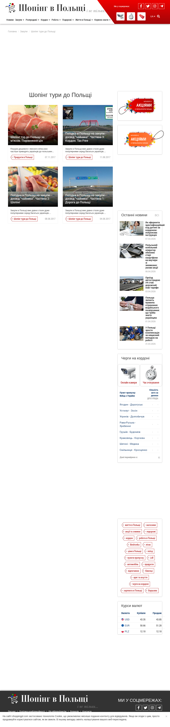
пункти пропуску (135, 557)
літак (148, 544)
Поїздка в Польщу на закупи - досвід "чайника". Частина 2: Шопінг (30, 198)
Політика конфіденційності (32, 711)
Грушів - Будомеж (130, 431)
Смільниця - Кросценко (133, 449)
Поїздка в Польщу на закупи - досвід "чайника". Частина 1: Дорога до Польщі (85, 198)
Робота (56, 19)
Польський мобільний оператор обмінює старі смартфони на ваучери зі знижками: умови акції (151, 256)
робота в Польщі (147, 538)
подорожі (151, 531)
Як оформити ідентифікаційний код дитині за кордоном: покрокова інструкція (155, 229)
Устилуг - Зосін (128, 410)
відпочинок (133, 570)
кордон (129, 538)
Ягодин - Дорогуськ (131, 404)
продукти (149, 564)
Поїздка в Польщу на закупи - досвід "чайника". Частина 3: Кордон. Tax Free (85, 136)
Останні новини (134, 215)
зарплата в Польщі (133, 590)
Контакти (86, 711)
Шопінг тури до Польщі (80, 157)
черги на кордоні (140, 583)
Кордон (45, 19)
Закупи (19, 19)
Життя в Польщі (84, 19)
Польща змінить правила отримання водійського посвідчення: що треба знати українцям (152, 307)
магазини (151, 524)
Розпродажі (32, 19)
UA (152, 16)
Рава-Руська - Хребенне (128, 424)
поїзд (150, 551)
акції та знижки (132, 531)
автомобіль (132, 564)
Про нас (12, 711)
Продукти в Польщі (23, 157)
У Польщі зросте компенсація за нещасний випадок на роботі (152, 334)
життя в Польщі (132, 524)
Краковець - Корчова (132, 438)
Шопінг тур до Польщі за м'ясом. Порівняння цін (27, 139)
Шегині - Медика (129, 443)
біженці (149, 570)
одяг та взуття (140, 577)
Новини (10, 19)
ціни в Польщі (134, 551)
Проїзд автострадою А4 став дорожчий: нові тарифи (152, 282)
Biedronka (135, 544)
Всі (157, 215)
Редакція (74, 711)
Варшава (152, 590)
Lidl (151, 557)
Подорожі (68, 19)
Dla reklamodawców (57, 711)
